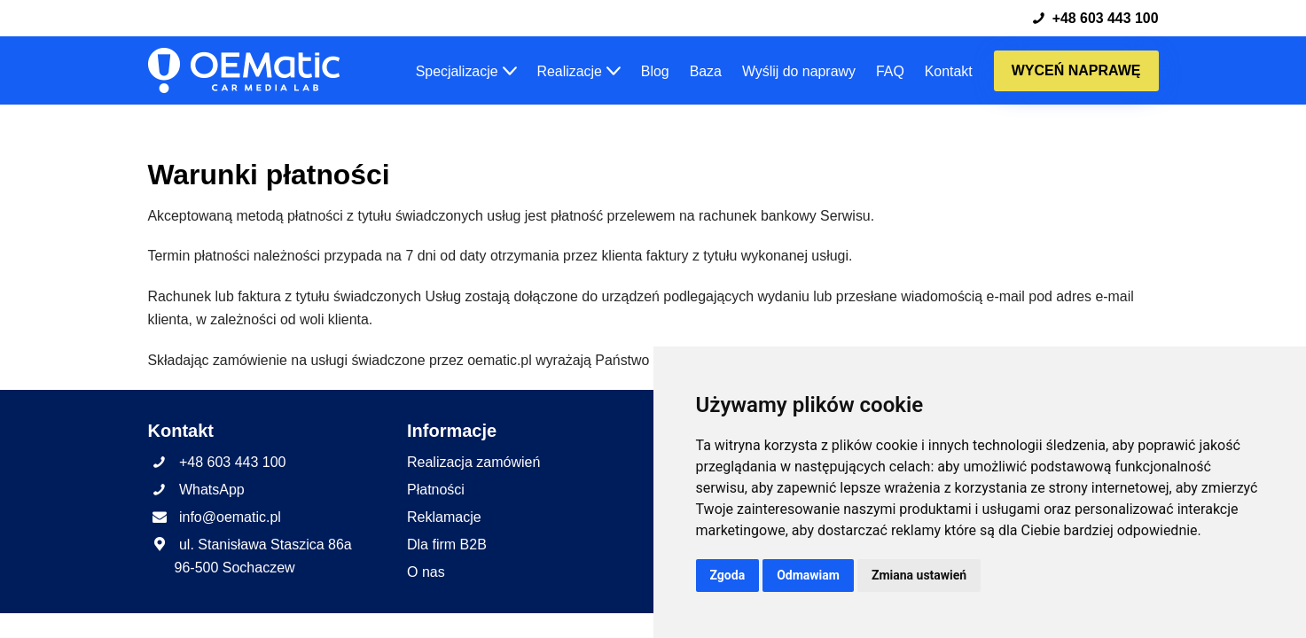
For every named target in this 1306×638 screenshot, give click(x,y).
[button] (507, 71)
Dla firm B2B (447, 569)
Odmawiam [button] (808, 575)
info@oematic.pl (230, 541)
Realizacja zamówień (473, 486)
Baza (704, 71)
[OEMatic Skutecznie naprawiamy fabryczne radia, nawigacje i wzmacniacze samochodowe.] (244, 71)
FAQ (889, 71)
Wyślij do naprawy (798, 71)
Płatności (436, 514)
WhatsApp (212, 514)
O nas (426, 596)
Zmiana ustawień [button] (919, 575)
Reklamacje (444, 541)
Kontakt (948, 71)
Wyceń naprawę (1076, 70)
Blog (653, 71)
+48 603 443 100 (1094, 18)
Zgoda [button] (728, 575)
